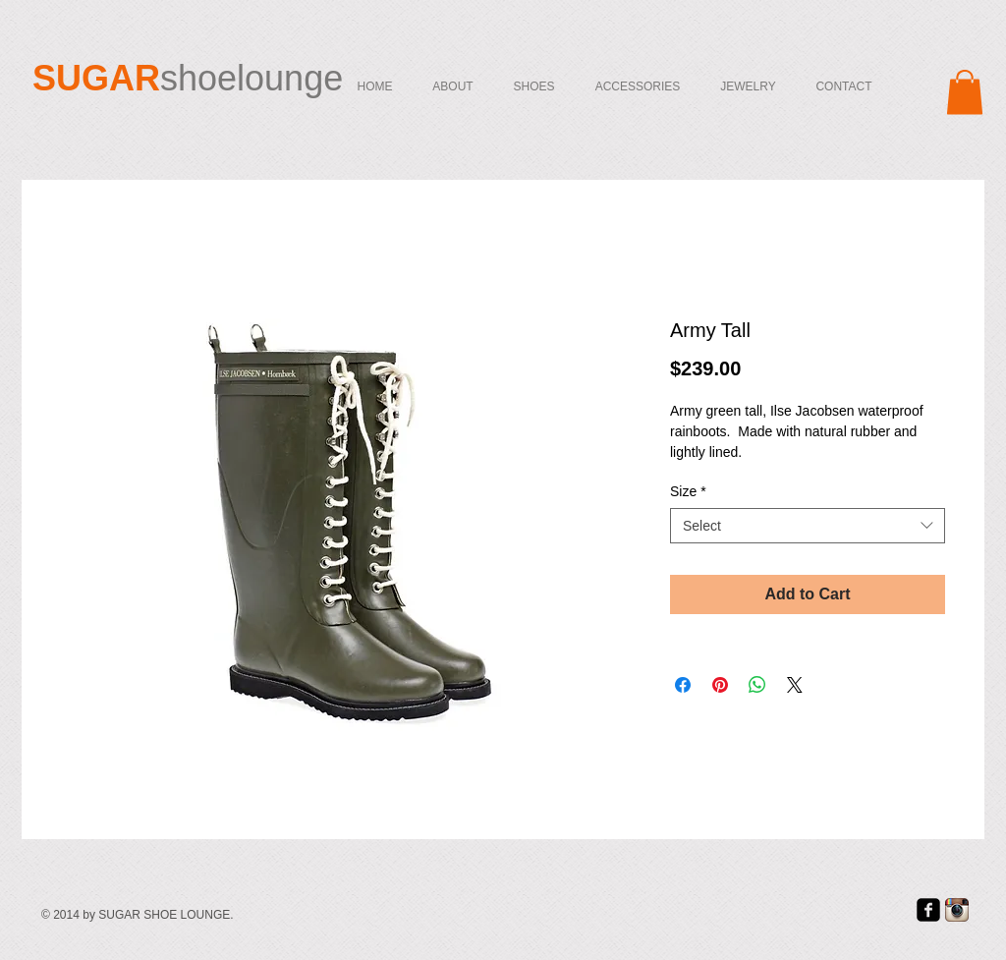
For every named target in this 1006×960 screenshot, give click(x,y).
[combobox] (807, 525)
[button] (964, 92)
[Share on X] (795, 685)
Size (688, 491)
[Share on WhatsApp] (757, 685)
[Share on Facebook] (683, 685)
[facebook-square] (928, 910)
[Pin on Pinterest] (720, 685)
